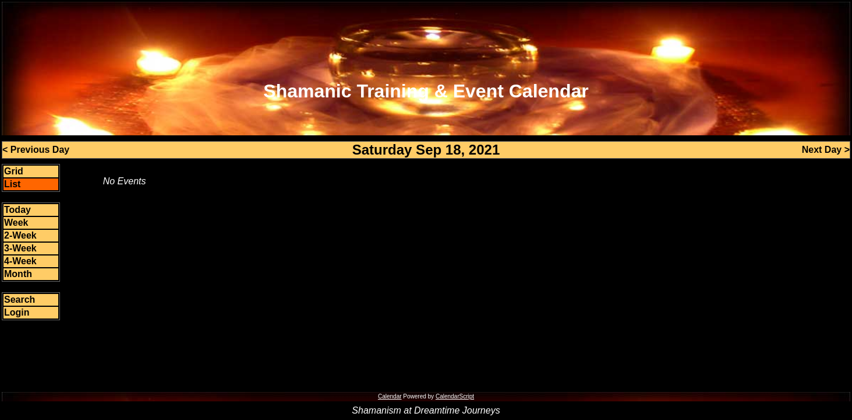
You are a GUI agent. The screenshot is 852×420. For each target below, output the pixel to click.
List (12, 184)
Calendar (390, 396)
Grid (13, 171)
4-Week (20, 261)
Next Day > (826, 150)
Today (17, 210)
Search (19, 299)
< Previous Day (35, 150)
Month (18, 274)
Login (17, 312)
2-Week (20, 235)
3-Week (20, 248)
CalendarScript (455, 396)
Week (16, 223)
